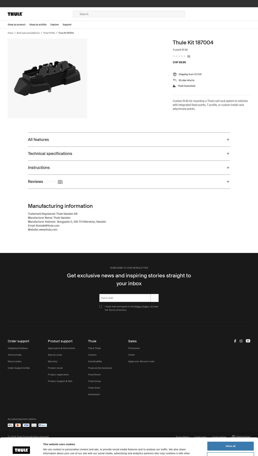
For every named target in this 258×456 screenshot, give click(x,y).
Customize (230, 440)
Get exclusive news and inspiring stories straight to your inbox (129, 279)
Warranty (52, 361)
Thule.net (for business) (100, 368)
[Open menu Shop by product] (18, 24)
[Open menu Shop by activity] (40, 24)
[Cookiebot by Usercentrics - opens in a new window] (21, 449)
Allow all (231, 429)
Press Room (94, 374)
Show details (50, 449)
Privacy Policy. (141, 306)
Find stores (134, 348)
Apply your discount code (141, 361)
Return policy (15, 361)
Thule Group (94, 381)
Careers (92, 354)
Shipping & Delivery (18, 348)
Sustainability (95, 361)
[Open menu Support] (69, 24)
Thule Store (94, 387)
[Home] (40, 14)
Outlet (131, 354)
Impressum (94, 394)
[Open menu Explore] (57, 24)
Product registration (58, 374)
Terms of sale (15, 354)
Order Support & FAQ (19, 368)
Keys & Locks (55, 354)
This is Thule (94, 348)
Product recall (55, 368)
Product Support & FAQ (60, 381)
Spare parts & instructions (61, 348)
